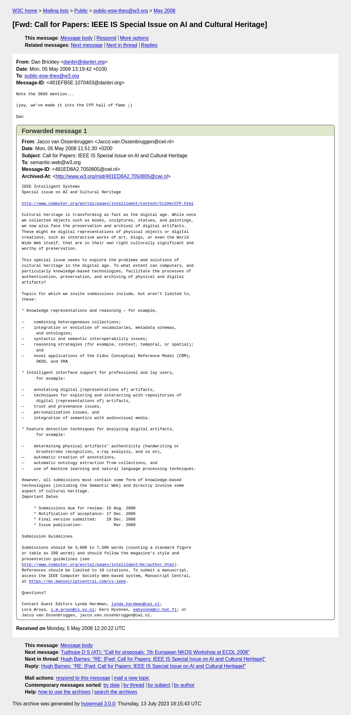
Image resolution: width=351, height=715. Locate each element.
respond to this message (83, 678)
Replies (149, 45)
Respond (106, 38)
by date (111, 685)
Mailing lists (56, 10)
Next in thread (121, 45)
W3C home (24, 10)
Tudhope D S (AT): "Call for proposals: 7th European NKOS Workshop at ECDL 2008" (155, 652)
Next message (87, 45)
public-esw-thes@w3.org (120, 10)
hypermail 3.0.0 (98, 703)
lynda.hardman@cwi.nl (135, 604)
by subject (159, 685)
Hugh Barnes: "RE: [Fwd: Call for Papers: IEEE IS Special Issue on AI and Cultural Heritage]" (163, 659)
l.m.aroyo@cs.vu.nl (72, 610)
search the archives (115, 692)
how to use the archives (64, 692)
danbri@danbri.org (84, 62)
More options (134, 38)
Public (81, 10)
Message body (77, 38)
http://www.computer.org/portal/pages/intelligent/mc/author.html (98, 565)
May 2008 (164, 10)
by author (184, 685)
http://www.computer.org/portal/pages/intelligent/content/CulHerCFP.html (108, 204)
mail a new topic (132, 678)
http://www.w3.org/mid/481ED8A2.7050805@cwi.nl (112, 176)
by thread (134, 685)
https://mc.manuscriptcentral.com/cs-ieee (77, 581)
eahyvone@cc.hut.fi (155, 610)
